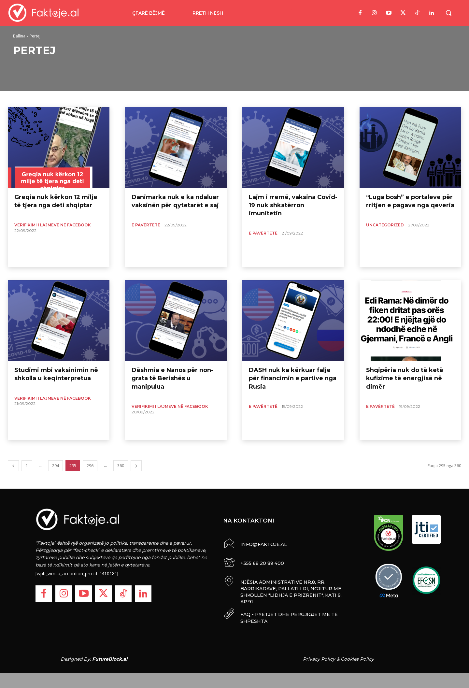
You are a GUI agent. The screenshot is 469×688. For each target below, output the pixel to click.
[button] (448, 12)
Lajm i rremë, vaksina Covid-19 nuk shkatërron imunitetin (293, 205)
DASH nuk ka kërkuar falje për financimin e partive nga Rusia (292, 378)
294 (55, 465)
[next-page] (136, 465)
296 (90, 465)
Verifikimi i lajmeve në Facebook (52, 224)
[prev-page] (13, 465)
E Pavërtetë (146, 224)
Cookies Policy (357, 658)
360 (120, 465)
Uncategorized (385, 224)
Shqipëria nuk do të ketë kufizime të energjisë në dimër (404, 378)
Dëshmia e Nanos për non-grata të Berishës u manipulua (172, 378)
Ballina (19, 36)
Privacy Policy (319, 658)
